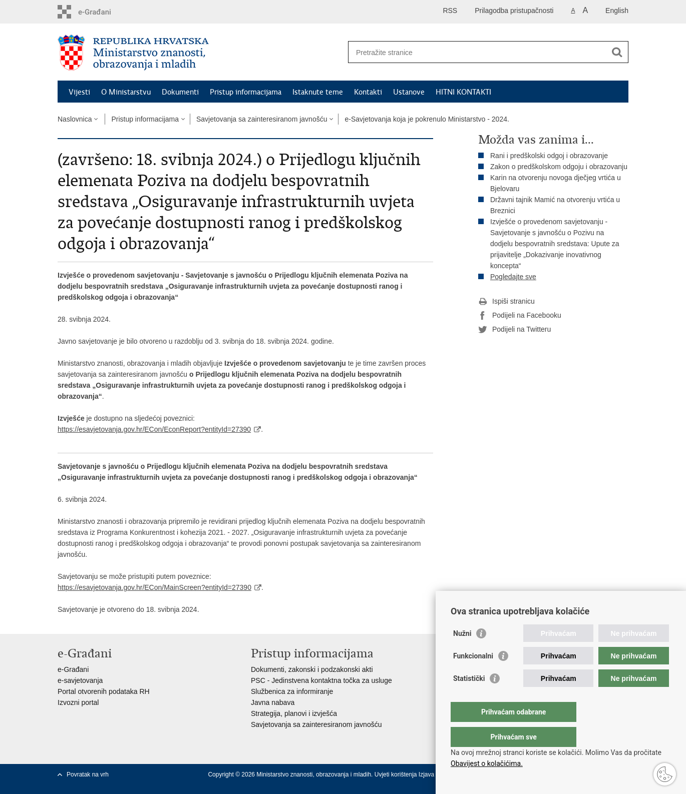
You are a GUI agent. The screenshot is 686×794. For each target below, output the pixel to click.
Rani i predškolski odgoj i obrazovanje (549, 156)
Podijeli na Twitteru (514, 329)
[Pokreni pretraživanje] (616, 52)
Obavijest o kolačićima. (487, 763)
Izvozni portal (78, 702)
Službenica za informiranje (292, 691)
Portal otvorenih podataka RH (104, 691)
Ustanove (409, 92)
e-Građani (73, 669)
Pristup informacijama (245, 92)
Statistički (469, 698)
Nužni (462, 653)
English (616, 11)
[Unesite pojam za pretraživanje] (477, 52)
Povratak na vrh (88, 774)
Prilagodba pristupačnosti (514, 11)
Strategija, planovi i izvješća (294, 713)
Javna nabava (272, 702)
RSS (450, 11)
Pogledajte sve (513, 277)
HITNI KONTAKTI (463, 92)
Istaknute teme (317, 92)
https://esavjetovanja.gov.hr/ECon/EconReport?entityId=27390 (154, 429)
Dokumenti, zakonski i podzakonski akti (312, 669)
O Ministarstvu (126, 92)
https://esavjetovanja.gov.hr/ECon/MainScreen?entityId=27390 (154, 587)
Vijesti (79, 92)
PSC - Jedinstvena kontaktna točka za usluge (321, 680)
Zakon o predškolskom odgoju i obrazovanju (558, 167)
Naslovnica (75, 119)
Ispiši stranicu (506, 301)
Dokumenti (180, 92)
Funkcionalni (473, 676)
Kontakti (368, 92)
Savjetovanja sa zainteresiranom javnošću (261, 119)
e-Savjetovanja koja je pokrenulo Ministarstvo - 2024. (427, 119)
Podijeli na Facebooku (519, 315)
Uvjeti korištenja (397, 774)
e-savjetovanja (80, 680)
